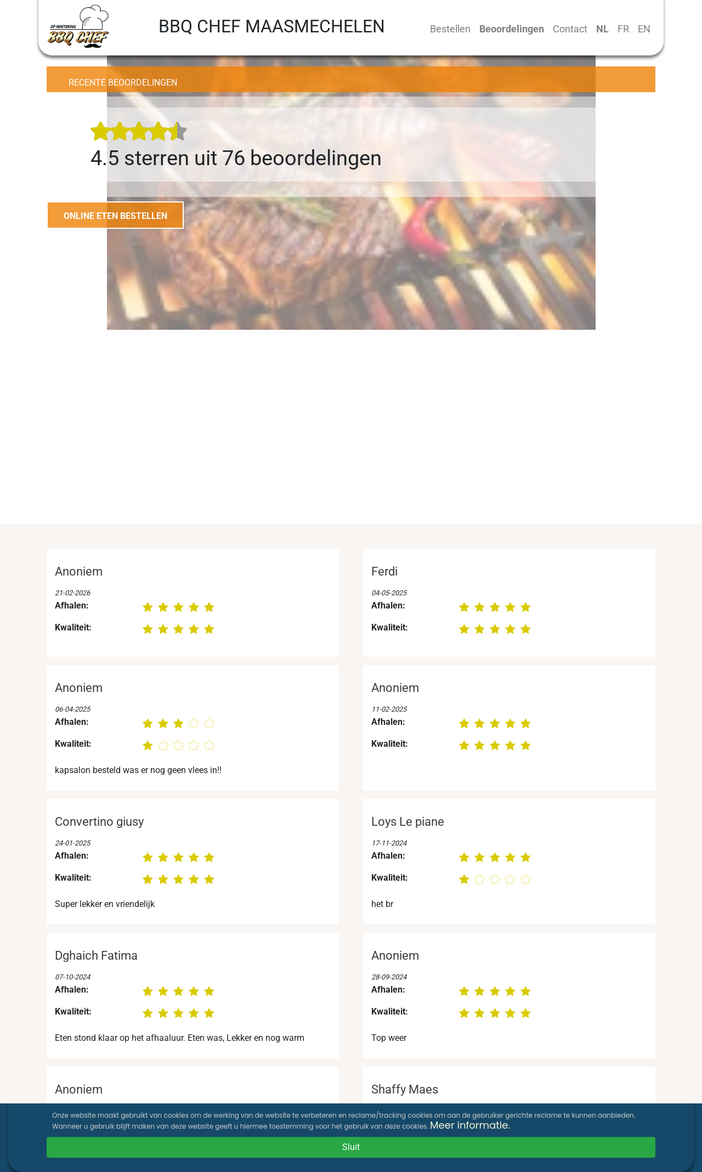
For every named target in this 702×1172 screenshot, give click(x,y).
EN (644, 29)
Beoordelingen (511, 29)
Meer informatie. (470, 1125)
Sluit (351, 1147)
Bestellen (450, 29)
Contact (570, 29)
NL (602, 29)
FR (623, 29)
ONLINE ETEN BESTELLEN (115, 216)
